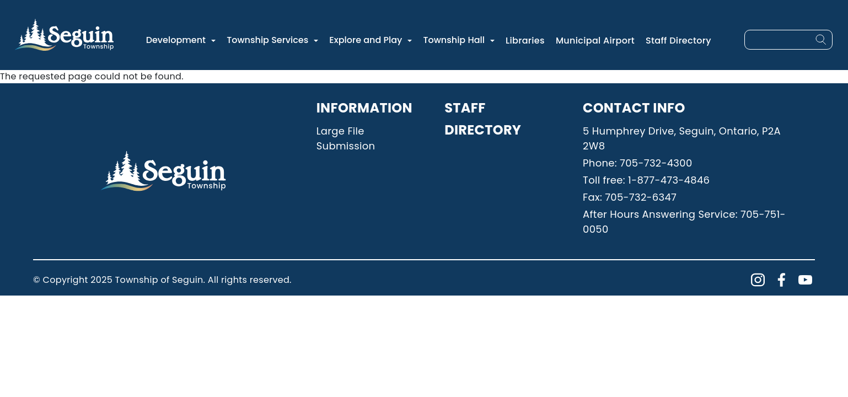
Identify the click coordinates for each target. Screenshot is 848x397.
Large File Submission (345, 138)
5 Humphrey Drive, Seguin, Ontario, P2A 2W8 (682, 138)
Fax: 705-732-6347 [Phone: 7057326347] (630, 197)
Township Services (267, 40)
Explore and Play (365, 40)
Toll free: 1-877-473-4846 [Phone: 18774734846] (646, 180)
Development (176, 40)
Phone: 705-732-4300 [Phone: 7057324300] (637, 163)
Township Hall (454, 40)
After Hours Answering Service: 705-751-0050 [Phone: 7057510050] (684, 221)
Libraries (525, 40)
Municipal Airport (595, 40)
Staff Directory (678, 40)
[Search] (821, 39)
